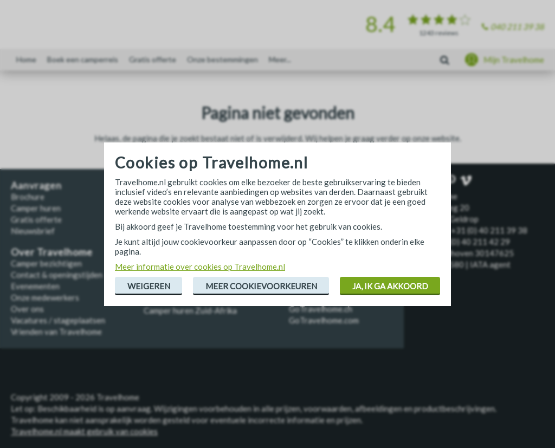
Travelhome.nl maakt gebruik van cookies (84, 431)
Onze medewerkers (45, 297)
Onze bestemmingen (222, 59)
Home (26, 59)
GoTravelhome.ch (320, 309)
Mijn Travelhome (513, 59)
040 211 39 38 (517, 26)
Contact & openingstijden (56, 275)
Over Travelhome (52, 252)
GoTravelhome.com (324, 320)
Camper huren (36, 208)
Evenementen (35, 286)
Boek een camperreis (82, 59)
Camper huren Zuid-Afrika (190, 310)
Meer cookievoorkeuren (261, 286)
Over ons (27, 309)
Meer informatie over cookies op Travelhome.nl (200, 266)
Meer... (280, 59)
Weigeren (148, 286)
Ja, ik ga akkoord (390, 286)
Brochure (27, 197)
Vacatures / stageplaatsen (58, 320)
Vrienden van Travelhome (56, 331)
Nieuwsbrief (33, 231)
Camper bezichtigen (46, 263)
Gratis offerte (152, 59)
